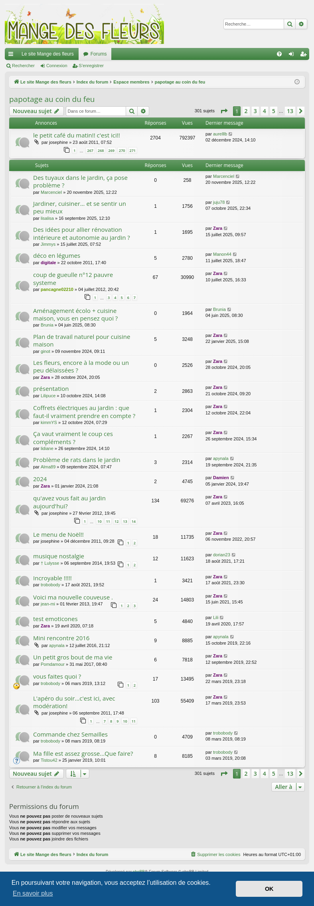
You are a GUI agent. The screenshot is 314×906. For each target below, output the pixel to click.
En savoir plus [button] (33, 893)
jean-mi (48, 603)
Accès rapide (12, 55)
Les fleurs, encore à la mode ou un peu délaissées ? (81, 366)
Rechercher (23, 65)
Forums (99, 54)
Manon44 (222, 254)
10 (99, 521)
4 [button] (264, 111)
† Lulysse (50, 563)
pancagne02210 (57, 289)
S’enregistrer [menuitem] (305, 55)
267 (90, 150)
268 (101, 150)
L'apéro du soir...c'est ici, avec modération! (74, 702)
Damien (221, 477)
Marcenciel (51, 192)
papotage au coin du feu (52, 99)
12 (116, 521)
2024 (40, 479)
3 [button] (255, 111)
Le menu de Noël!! (58, 534)
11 (108, 521)
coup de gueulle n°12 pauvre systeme (73, 278)
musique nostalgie (58, 556)
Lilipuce (48, 395)
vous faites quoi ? (57, 676)
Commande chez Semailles (70, 734)
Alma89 (48, 466)
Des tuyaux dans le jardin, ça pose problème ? (80, 181)
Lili (215, 617)
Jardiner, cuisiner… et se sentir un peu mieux (79, 207)
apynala (221, 458)
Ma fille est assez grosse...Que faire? (83, 753)
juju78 (219, 202)
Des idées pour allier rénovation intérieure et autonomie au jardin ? (81, 233)
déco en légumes (56, 255)
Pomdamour (53, 664)
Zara (217, 228)
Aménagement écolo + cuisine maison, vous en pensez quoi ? (75, 314)
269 (112, 150)
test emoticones (55, 619)
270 (122, 150)
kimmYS (49, 422)
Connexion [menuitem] (293, 55)
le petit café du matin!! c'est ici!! (76, 135)
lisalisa (47, 218)
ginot (45, 351)
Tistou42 (49, 760)
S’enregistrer (91, 65)
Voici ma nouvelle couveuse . (73, 597)
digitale (48, 262)
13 (125, 521)
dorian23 (221, 554)
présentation (51, 388)
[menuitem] (279, 54)
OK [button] (269, 889)
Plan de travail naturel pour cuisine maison (81, 340)
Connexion (56, 65)
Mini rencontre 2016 (61, 638)
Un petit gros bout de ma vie (72, 657)
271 (133, 150)
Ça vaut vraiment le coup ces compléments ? (73, 437)
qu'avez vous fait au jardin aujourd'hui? (69, 502)
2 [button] (246, 111)
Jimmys (48, 244)
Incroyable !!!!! (52, 578)
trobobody (50, 584)
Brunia (47, 325)
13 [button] (290, 111)
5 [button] (273, 111)
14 (134, 521)
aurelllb (220, 133)
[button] (224, 111)
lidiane (47, 448)
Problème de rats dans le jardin (76, 460)
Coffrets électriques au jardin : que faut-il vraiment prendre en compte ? (84, 411)
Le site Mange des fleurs (48, 54)
